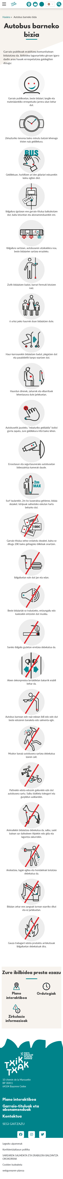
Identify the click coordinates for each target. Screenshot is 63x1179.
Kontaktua (12, 1116)
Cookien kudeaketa (12, 1164)
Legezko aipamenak (12, 1143)
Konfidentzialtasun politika (16, 1149)
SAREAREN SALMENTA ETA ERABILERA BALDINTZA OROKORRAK (30, 1157)
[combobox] (50, 4)
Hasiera (6, 17)
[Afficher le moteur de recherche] (59, 4)
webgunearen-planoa (13, 1170)
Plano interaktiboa (19, 1100)
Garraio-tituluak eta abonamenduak (21, 1108)
